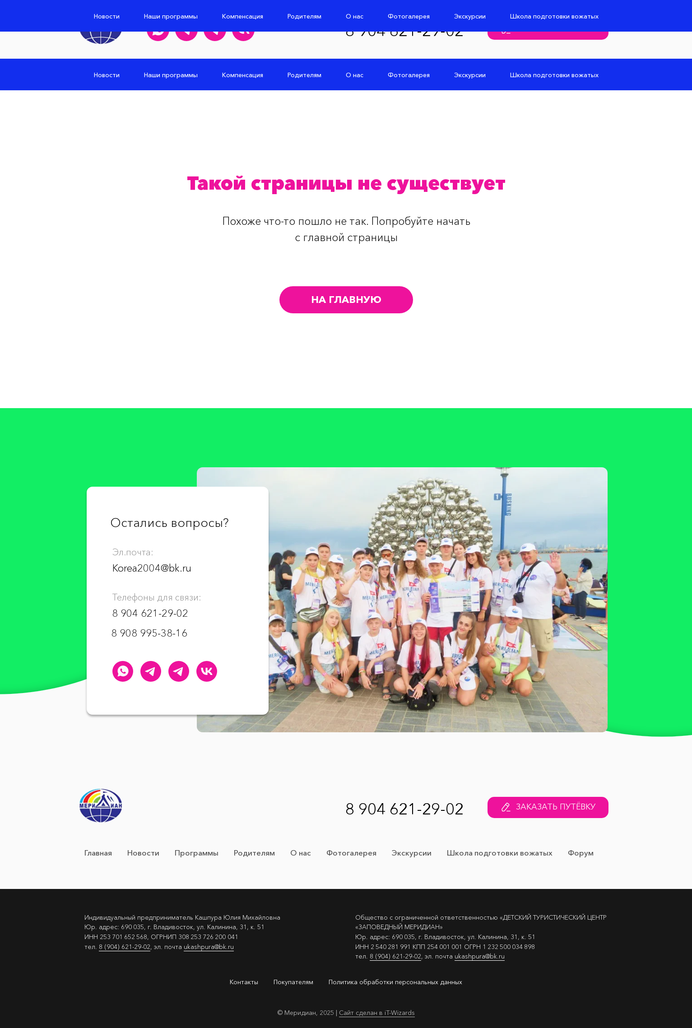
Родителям (304, 75)
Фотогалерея (409, 75)
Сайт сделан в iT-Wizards (377, 1013)
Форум (581, 852)
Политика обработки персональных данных (395, 982)
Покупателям (293, 982)
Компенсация (242, 75)
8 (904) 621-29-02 (124, 947)
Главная (98, 852)
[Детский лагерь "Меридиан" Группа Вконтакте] (243, 30)
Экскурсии (470, 75)
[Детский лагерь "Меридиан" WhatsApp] (158, 30)
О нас (354, 75)
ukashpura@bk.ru (209, 947)
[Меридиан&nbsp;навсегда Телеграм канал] (215, 30)
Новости (107, 75)
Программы (196, 852)
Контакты (244, 982)
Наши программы (171, 75)
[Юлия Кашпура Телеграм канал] (186, 30)
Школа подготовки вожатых (554, 75)
